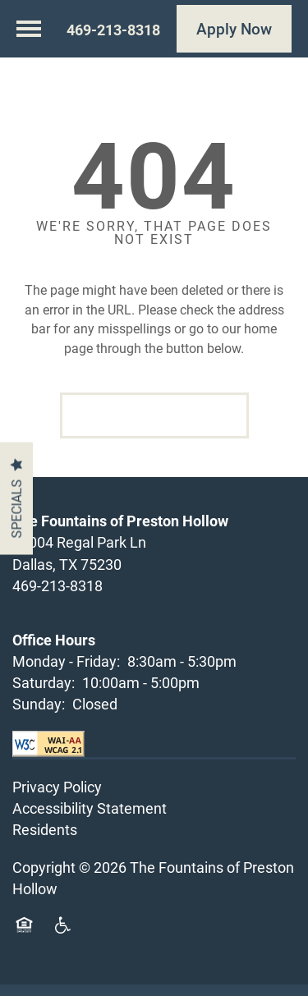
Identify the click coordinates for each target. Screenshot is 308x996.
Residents (44, 841)
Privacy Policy (57, 798)
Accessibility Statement (89, 820)
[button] (234, 29)
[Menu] (28, 28)
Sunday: (38, 715)
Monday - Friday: (66, 672)
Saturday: (43, 694)
